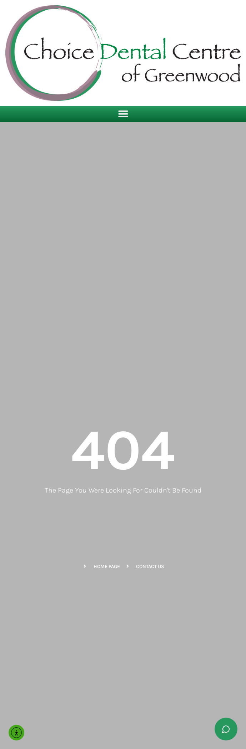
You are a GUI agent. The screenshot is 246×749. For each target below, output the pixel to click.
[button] (123, 114)
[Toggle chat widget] (226, 729)
